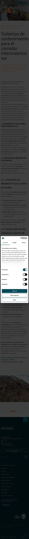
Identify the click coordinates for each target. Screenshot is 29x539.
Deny (14, 299)
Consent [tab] (5, 242)
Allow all (14, 291)
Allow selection (14, 295)
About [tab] (23, 242)
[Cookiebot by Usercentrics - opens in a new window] (20, 238)
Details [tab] (14, 242)
